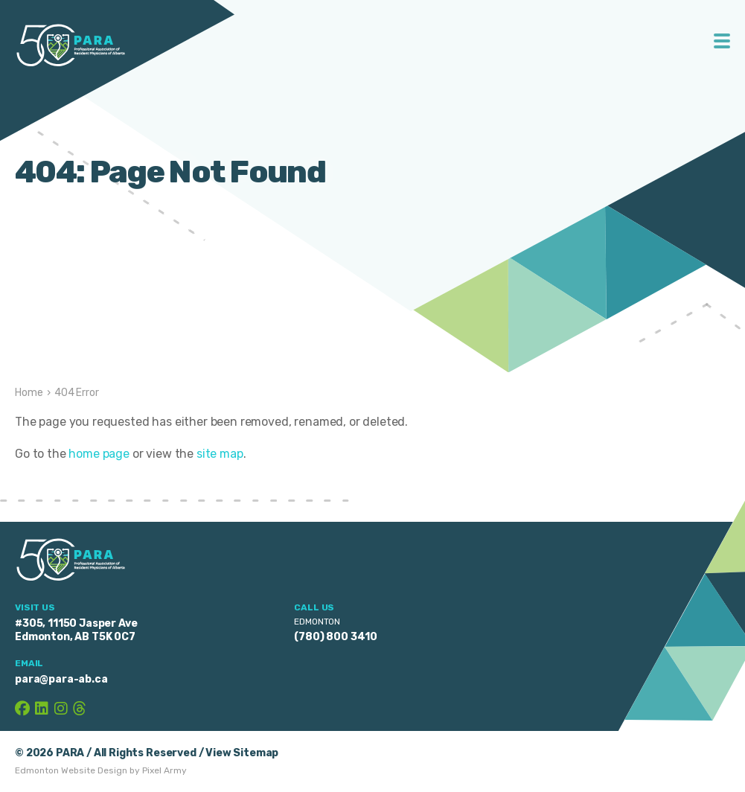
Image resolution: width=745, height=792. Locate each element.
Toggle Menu (722, 40)
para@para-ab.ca (61, 679)
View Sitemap (241, 753)
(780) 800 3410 (335, 636)
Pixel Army (164, 770)
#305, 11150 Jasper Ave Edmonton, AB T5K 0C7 (76, 630)
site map (219, 454)
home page (99, 454)
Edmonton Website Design (71, 770)
